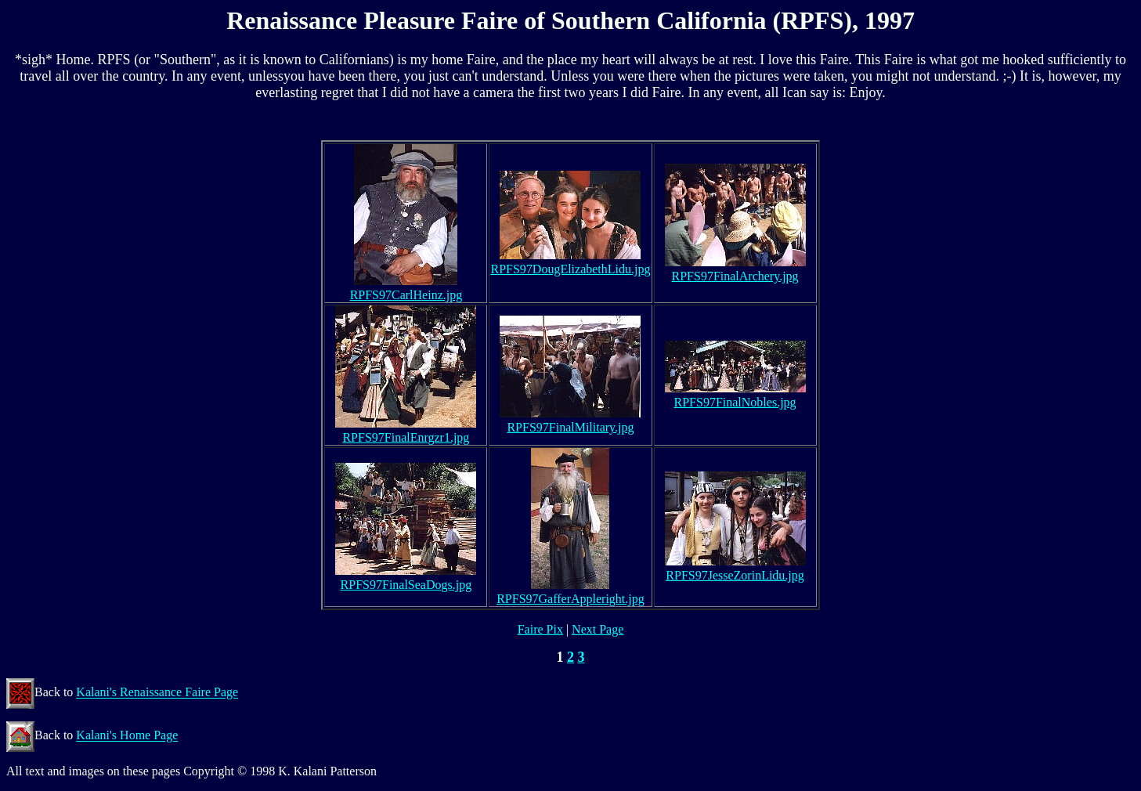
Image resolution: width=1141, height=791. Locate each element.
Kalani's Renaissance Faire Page (157, 692)
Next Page (597, 629)
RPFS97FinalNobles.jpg (735, 402)
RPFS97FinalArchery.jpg (735, 276)
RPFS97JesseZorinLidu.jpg (734, 575)
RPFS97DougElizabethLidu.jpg (570, 269)
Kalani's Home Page (127, 735)
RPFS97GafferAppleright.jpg (570, 598)
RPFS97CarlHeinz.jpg (406, 295)
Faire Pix (540, 629)
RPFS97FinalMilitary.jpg (570, 427)
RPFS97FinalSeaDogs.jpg (406, 584)
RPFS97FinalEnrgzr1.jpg (405, 437)
